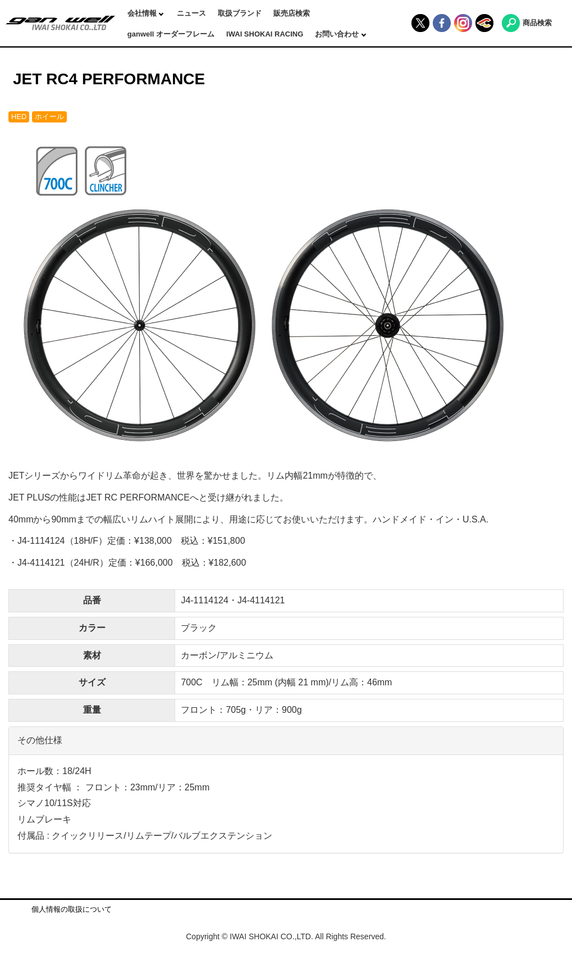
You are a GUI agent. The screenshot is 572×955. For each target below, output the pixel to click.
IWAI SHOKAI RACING (264, 34)
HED (18, 116)
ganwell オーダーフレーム (170, 34)
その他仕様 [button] (39, 740)
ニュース (191, 13)
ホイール (49, 116)
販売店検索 (291, 13)
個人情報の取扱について (71, 909)
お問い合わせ (338, 34)
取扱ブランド (240, 13)
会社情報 (143, 13)
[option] (286, 295)
